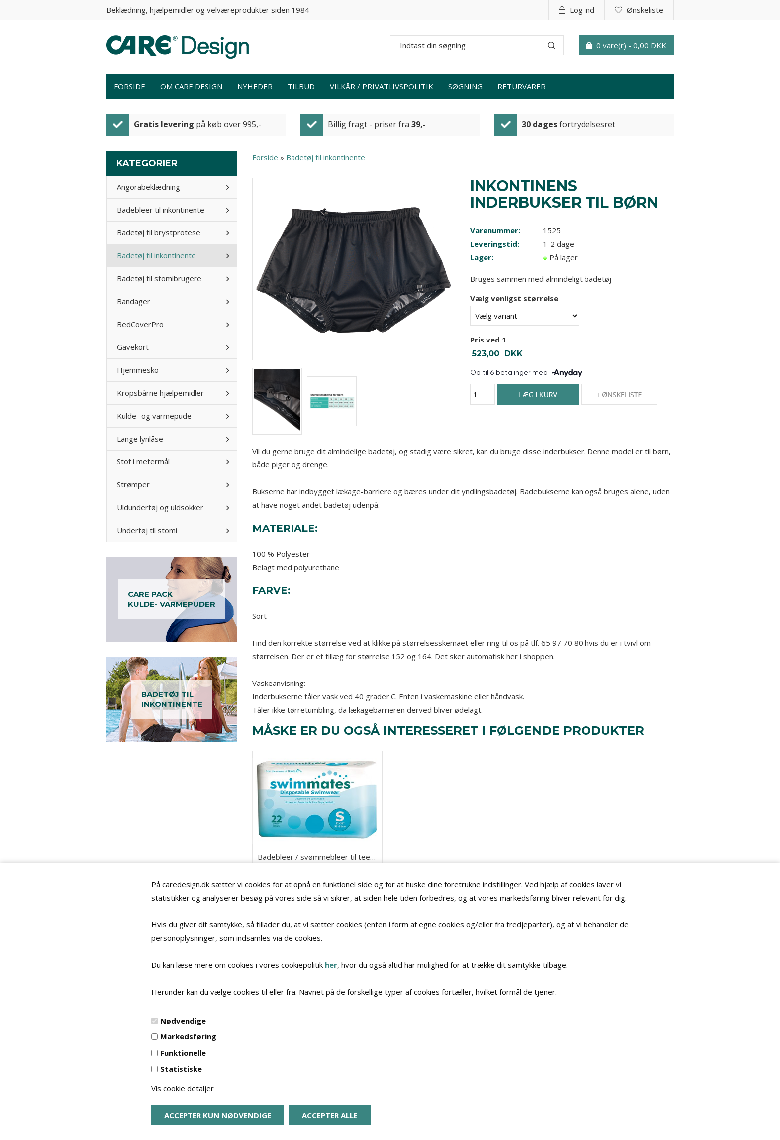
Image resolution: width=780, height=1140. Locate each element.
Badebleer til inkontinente (160, 210)
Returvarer (521, 86)
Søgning (465, 86)
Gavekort (133, 347)
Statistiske (181, 1069)
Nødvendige (183, 1021)
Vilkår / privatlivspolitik (381, 86)
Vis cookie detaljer (182, 1088)
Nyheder (255, 86)
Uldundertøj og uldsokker (160, 507)
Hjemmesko (138, 370)
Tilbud (301, 86)
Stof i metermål (143, 461)
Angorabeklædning (148, 187)
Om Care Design (191, 86)
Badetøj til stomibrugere (159, 278)
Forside (129, 86)
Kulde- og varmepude (154, 416)
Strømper (133, 484)
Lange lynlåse (140, 439)
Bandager (133, 301)
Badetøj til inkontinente (156, 255)
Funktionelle (183, 1053)
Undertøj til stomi (147, 530)
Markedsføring (188, 1036)
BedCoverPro (140, 324)
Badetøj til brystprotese (158, 232)
